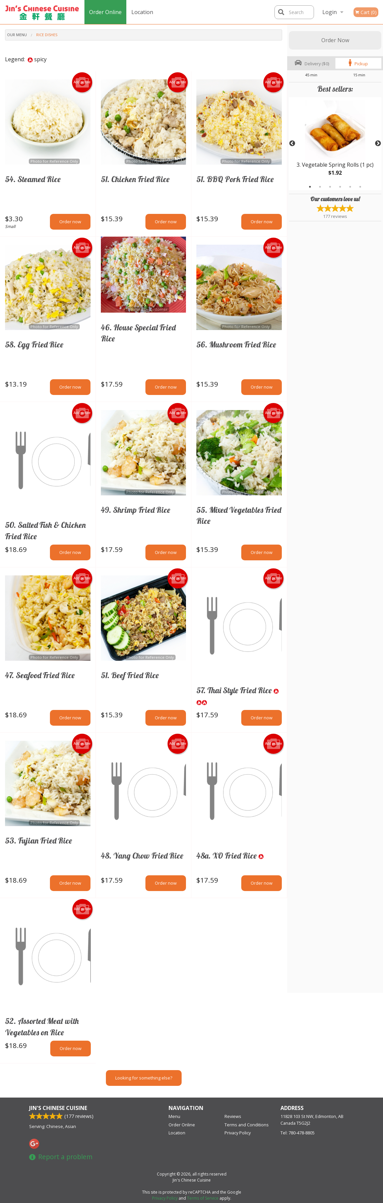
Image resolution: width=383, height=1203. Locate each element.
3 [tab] (330, 186)
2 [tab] (320, 186)
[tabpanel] (335, 143)
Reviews (233, 1116)
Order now (70, 222)
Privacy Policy (238, 1133)
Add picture (81, 82)
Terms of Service (202, 1198)
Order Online (105, 12)
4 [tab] (340, 186)
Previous (292, 143)
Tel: (297, 1133)
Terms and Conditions (247, 1125)
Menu (174, 1116)
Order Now (335, 40)
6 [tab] (360, 186)
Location (142, 12)
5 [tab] (350, 186)
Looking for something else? (143, 1078)
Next (378, 143)
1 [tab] (310, 186)
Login (329, 12)
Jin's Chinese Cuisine (58, 1108)
